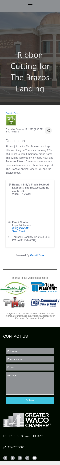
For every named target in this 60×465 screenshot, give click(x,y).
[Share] (48, 130)
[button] (30, 400)
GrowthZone (37, 255)
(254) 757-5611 (21, 228)
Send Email (18, 231)
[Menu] (30, 6)
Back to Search (13, 113)
